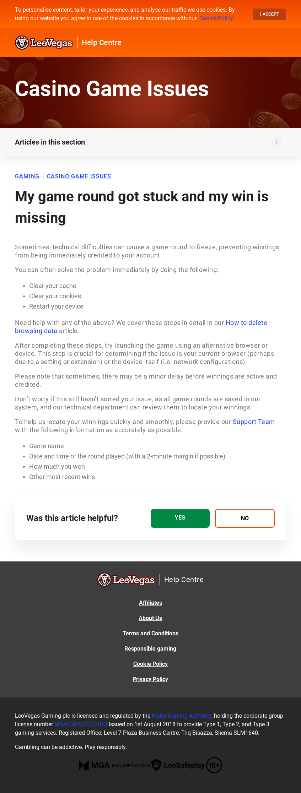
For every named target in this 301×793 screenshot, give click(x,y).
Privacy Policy (150, 679)
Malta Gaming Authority (181, 715)
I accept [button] (269, 14)
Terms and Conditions (150, 633)
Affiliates (150, 602)
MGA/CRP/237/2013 (80, 724)
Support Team (254, 421)
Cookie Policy (216, 18)
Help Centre (102, 42)
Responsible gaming (150, 648)
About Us (150, 618)
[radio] (180, 518)
